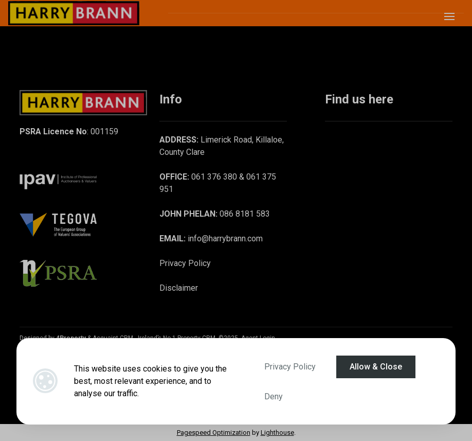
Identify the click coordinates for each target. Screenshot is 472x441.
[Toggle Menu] (449, 20)
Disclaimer (178, 288)
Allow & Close (376, 367)
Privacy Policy (290, 367)
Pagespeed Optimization (213, 432)
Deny (273, 396)
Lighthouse (277, 432)
